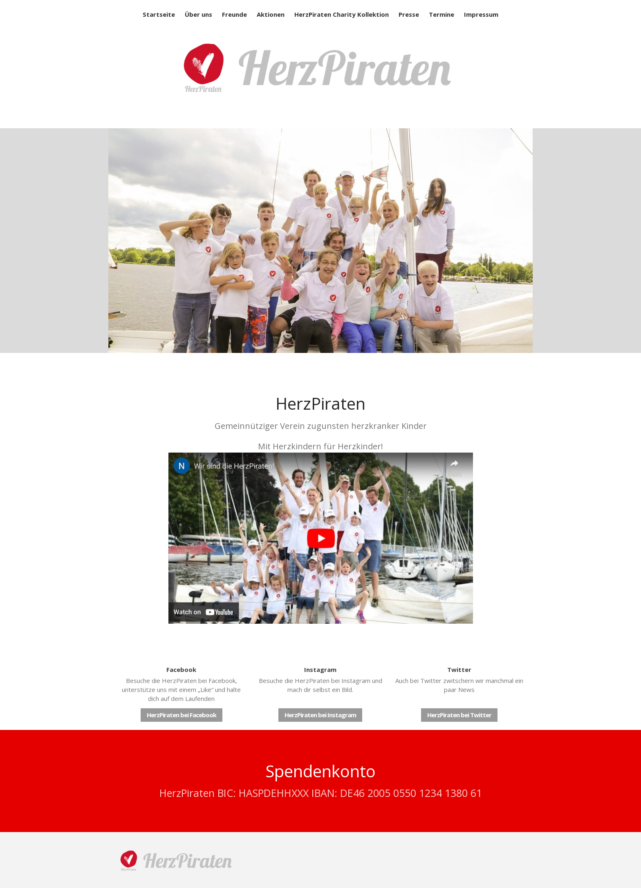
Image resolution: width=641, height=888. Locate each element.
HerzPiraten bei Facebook (181, 715)
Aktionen (271, 14)
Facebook (181, 669)
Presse (409, 14)
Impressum (481, 14)
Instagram (320, 669)
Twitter (459, 669)
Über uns (198, 14)
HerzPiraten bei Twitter (459, 715)
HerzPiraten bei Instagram (320, 715)
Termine (441, 14)
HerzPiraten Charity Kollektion (341, 14)
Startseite (159, 14)
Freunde (234, 14)
